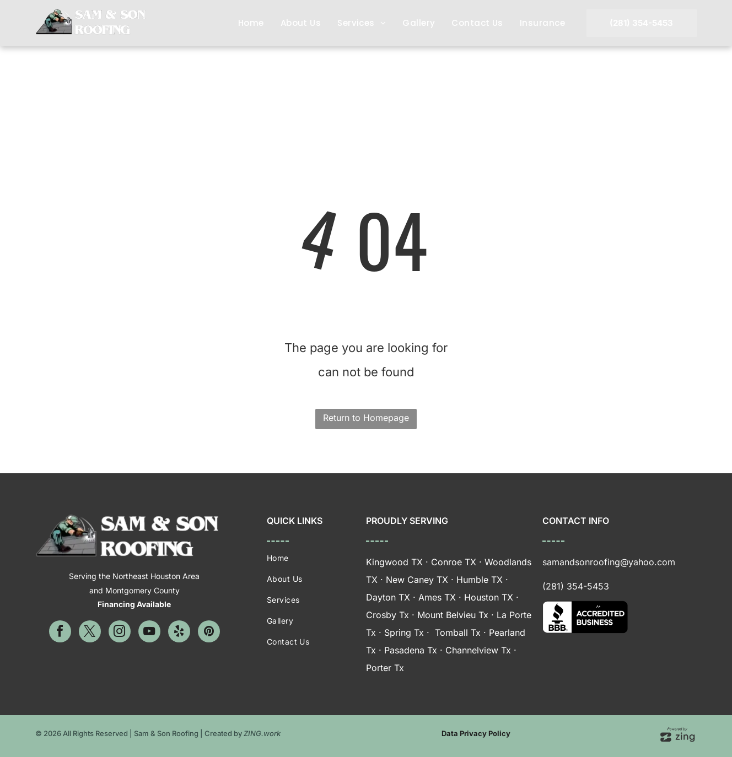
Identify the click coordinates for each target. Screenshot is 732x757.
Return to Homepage (366, 417)
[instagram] (120, 632)
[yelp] (179, 632)
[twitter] (90, 632)
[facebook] (60, 632)
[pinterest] (209, 632)
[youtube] (149, 632)
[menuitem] (251, 23)
